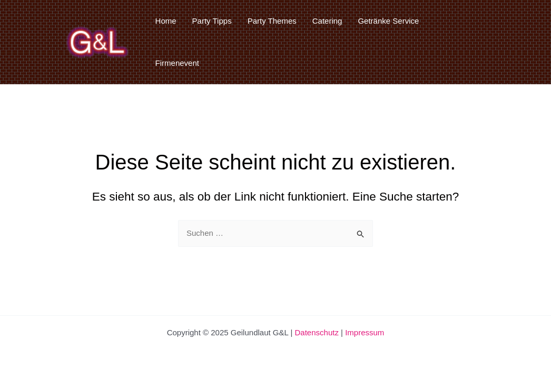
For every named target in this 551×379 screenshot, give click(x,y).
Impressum (364, 332)
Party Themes (272, 20)
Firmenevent (177, 62)
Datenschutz (317, 332)
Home (165, 20)
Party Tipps (212, 20)
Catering (327, 20)
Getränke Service (388, 20)
